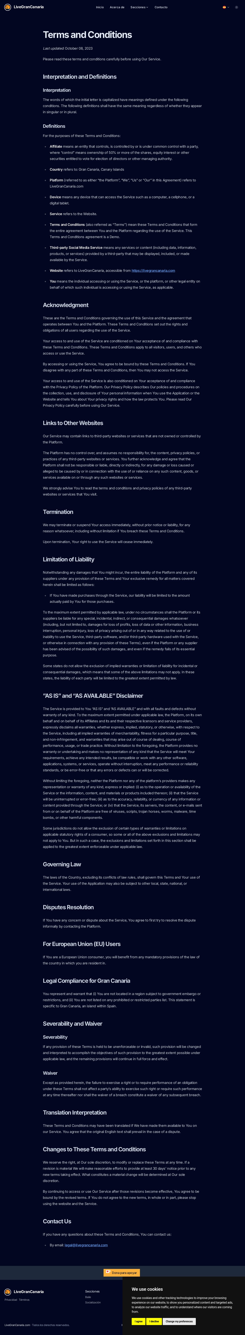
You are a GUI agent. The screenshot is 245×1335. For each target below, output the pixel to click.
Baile (88, 1297)
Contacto (161, 7)
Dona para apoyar (120, 1272)
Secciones (139, 7)
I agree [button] (138, 1321)
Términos (24, 1299)
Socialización (92, 1302)
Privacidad (11, 1299)
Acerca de (117, 7)
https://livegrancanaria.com (153, 271)
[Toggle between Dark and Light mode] (236, 7)
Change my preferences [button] (179, 1321)
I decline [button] (154, 1321)
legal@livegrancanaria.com (86, 1245)
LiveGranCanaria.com (17, 1325)
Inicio (100, 7)
